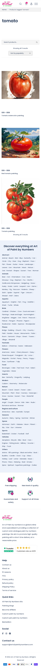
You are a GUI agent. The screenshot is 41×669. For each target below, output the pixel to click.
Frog (24, 302)
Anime (4, 453)
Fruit (27, 368)
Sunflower (11, 362)
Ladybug (27, 377)
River (18, 393)
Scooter (30, 443)
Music (24, 267)
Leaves (4, 267)
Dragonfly (18, 377)
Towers (31, 336)
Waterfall (30, 396)
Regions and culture (10, 409)
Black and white (26, 453)
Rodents (25, 289)
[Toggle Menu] (36, 4)
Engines (5, 443)
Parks (33, 333)
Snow (4, 396)
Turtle (10, 305)
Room (4, 336)
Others (5, 449)
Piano (10, 462)
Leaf (10, 459)
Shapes (16, 271)
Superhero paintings (22, 465)
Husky (4, 286)
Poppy (31, 358)
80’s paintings (14, 453)
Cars (29, 440)
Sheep (31, 289)
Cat (33, 258)
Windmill (12, 340)
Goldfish (31, 302)
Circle (4, 261)
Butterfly (27, 258)
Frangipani (19, 355)
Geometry (13, 383)
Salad (33, 368)
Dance (17, 402)
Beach (11, 258)
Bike (19, 440)
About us (5, 568)
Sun (12, 427)
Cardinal (5, 311)
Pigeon (26, 321)
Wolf (11, 296)
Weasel (5, 296)
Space (5, 421)
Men (27, 402)
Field (3, 333)
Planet (32, 424)
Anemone (5, 352)
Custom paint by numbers (13, 614)
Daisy (32, 352)
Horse (21, 264)
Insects (5, 374)
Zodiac (34, 465)
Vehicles (6, 437)
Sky (3, 427)
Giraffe (29, 280)
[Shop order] (20, 53)
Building (11, 330)
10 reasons (6, 572)
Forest (23, 390)
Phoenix (19, 321)
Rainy (12, 418)
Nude (33, 402)
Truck (9, 446)
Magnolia (5, 358)
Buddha (5, 456)
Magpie (13, 318)
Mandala (23, 459)
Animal (4, 258)
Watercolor (23, 383)
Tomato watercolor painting (13, 115)
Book (35, 453)
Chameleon (16, 277)
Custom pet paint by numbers (14, 618)
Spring (17, 418)
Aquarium (5, 302)
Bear (3, 277)
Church (18, 330)
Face (32, 261)
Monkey (5, 289)
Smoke (29, 462)
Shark (4, 305)
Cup (23, 456)
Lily (26, 355)
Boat (24, 440)
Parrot (25, 318)
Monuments (25, 333)
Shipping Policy (8, 587)
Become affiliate (9, 610)
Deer (14, 261)
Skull (23, 462)
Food (4, 365)
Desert (17, 390)
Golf (27, 434)
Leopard (23, 286)
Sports (5, 431)
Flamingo (5, 314)
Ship (3, 446)
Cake (13, 368)
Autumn (5, 418)
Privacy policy (8, 579)
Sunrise (10, 396)
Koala (10, 286)
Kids (23, 402)
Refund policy (7, 583)
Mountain (16, 267)
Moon (26, 424)
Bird (16, 258)
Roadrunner (6, 324)
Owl (3, 271)
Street (24, 336)
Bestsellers (6, 622)
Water (13, 371)
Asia (13, 412)
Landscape (29, 264)
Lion (10, 267)
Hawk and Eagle (16, 314)
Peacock (32, 318)
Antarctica (6, 412)
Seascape (32, 393)
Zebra (16, 296)
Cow (23, 277)
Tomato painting (8, 231)
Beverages (6, 368)
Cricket (14, 434)
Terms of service (9, 590)
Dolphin (14, 302)
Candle (12, 456)
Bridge (4, 330)
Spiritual (11, 465)
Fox (24, 280)
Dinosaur (5, 280)
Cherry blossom (22, 352)
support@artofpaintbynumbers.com (17, 644)
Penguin (12, 321)
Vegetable (6, 371)
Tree (29, 271)
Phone (4, 462)
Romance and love (9, 405)
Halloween (28, 346)
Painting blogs (8, 605)
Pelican (4, 321)
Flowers (5, 349)
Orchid (12, 358)
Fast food (20, 368)
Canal (10, 390)
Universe (18, 427)
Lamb (16, 286)
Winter (32, 418)
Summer (25, 418)
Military (23, 443)
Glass (29, 456)
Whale (16, 305)
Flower (9, 264)
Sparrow (21, 324)
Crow (20, 311)
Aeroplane (6, 440)
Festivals (6, 343)
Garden (10, 333)
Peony (25, 358)
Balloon (4, 346)
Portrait (9, 271)
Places (5, 327)
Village (4, 340)
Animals (5, 274)
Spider (10, 293)
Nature (30, 267)
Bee (3, 377)
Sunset (23, 271)
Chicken (13, 311)
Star (7, 427)
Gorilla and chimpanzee (11, 283)
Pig (11, 289)
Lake (29, 390)
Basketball (6, 434)
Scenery (24, 393)
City (9, 261)
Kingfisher (5, 318)
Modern (5, 380)
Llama (34, 286)
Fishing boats (14, 443)
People (5, 399)
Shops (18, 336)
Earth (13, 424)
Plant (13, 393)
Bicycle (14, 440)
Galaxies (20, 424)
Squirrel (16, 293)
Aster (13, 352)
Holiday (4, 459)
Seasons (6, 415)
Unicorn (29, 293)
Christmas (13, 346)
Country (31, 330)
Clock (18, 456)
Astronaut (5, 424)
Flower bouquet (8, 355)
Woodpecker (30, 324)
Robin (14, 324)
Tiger (23, 293)
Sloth (4, 293)
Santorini (11, 336)
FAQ (4, 576)
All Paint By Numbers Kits (12, 601)
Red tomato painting (10, 173)
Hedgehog (25, 283)
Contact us (6, 565)
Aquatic (5, 299)
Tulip (18, 362)
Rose (4, 362)
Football (21, 434)
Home (4, 10)
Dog (19, 261)
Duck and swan (28, 311)
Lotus (30, 355)
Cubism (5, 383)
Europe (26, 412)
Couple (10, 402)
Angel (4, 402)
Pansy (19, 358)
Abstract (6, 255)
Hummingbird (29, 314)
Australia (19, 412)
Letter (16, 459)
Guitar (15, 264)
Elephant (26, 261)
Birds (4, 308)
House (16, 333)
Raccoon (16, 289)
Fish (3, 264)
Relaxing (17, 462)
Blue (21, 258)
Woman (36, 271)
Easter (20, 346)
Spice (4, 465)
